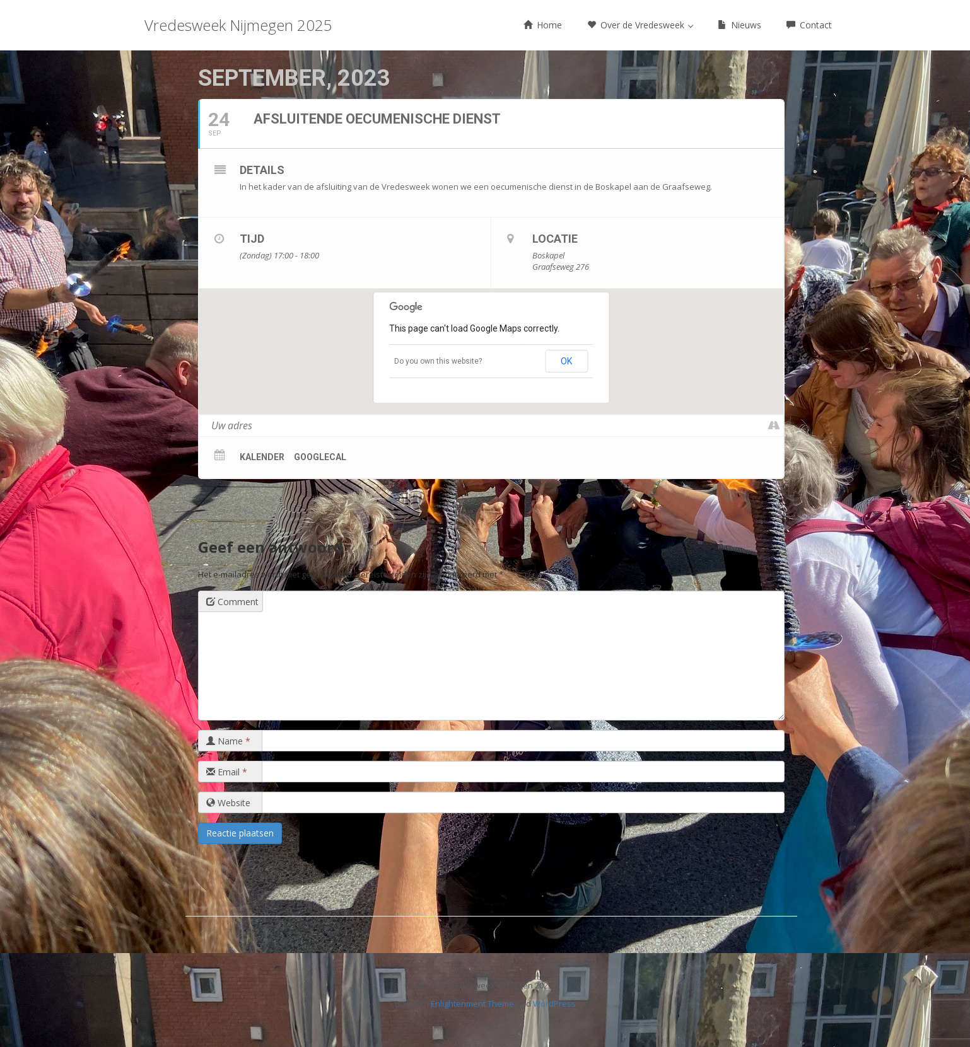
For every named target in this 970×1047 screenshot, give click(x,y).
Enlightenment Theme (472, 1003)
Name (228, 741)
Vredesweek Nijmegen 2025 (238, 24)
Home (542, 25)
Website (228, 803)
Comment (232, 602)
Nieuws (739, 25)
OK (566, 361)
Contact (809, 25)
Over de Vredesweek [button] (640, 25)
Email (226, 772)
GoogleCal (320, 457)
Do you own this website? (438, 361)
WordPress (554, 1003)
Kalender (262, 457)
